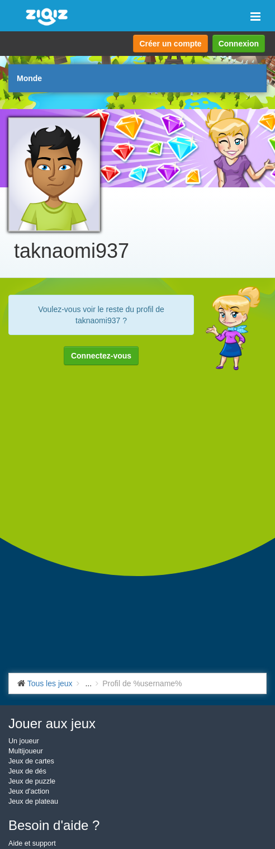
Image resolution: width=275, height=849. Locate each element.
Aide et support (32, 843)
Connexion (239, 43)
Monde (29, 78)
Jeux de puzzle (31, 781)
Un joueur (23, 741)
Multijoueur (25, 751)
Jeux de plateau (33, 801)
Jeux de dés (27, 771)
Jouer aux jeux (52, 723)
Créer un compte (170, 43)
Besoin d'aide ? (53, 825)
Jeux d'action (28, 791)
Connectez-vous (101, 355)
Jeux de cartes (31, 761)
